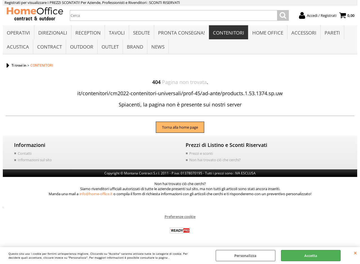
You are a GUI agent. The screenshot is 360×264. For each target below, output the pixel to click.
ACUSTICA (18, 47)
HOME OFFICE (267, 32)
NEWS (158, 47)
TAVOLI (117, 32)
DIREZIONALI (52, 32)
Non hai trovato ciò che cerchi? (215, 159)
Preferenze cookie (180, 216)
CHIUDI (355, 253)
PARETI (332, 32)
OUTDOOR (81, 47)
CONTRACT (49, 47)
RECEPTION (88, 32)
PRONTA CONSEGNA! (181, 32)
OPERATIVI (18, 32)
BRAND (135, 47)
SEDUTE (141, 32)
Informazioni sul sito (35, 159)
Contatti (25, 153)
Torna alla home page (180, 127)
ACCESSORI (303, 32)
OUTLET (110, 47)
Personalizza (245, 255)
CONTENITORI (228, 32)
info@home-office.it (95, 193)
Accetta (310, 255)
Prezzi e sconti (201, 153)
